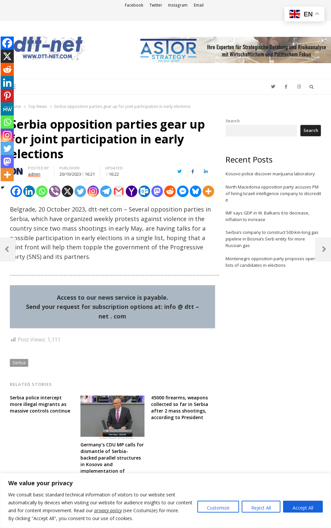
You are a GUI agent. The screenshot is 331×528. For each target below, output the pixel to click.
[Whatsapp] (42, 191)
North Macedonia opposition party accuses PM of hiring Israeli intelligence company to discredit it (273, 193)
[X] (67, 191)
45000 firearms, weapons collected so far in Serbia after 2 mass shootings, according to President (179, 407)
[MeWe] (7, 108)
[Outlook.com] (144, 191)
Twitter (155, 5)
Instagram (178, 5)
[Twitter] (80, 191)
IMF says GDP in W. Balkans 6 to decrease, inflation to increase (267, 216)
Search (233, 120)
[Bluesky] (195, 191)
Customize (218, 508)
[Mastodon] (157, 191)
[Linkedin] (29, 191)
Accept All (303, 508)
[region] (165, 500)
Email (199, 5)
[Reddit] (170, 191)
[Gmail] (118, 191)
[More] (208, 191)
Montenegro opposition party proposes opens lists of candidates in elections (272, 262)
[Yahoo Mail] (131, 191)
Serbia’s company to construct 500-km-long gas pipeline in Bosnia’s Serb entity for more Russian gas (272, 238)
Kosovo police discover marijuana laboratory (270, 174)
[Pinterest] (7, 95)
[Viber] (54, 191)
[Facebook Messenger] (182, 191)
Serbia (19, 362)
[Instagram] (93, 191)
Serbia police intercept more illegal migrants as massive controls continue (40, 404)
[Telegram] (106, 191)
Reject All (261, 508)
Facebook (134, 5)
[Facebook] (7, 43)
